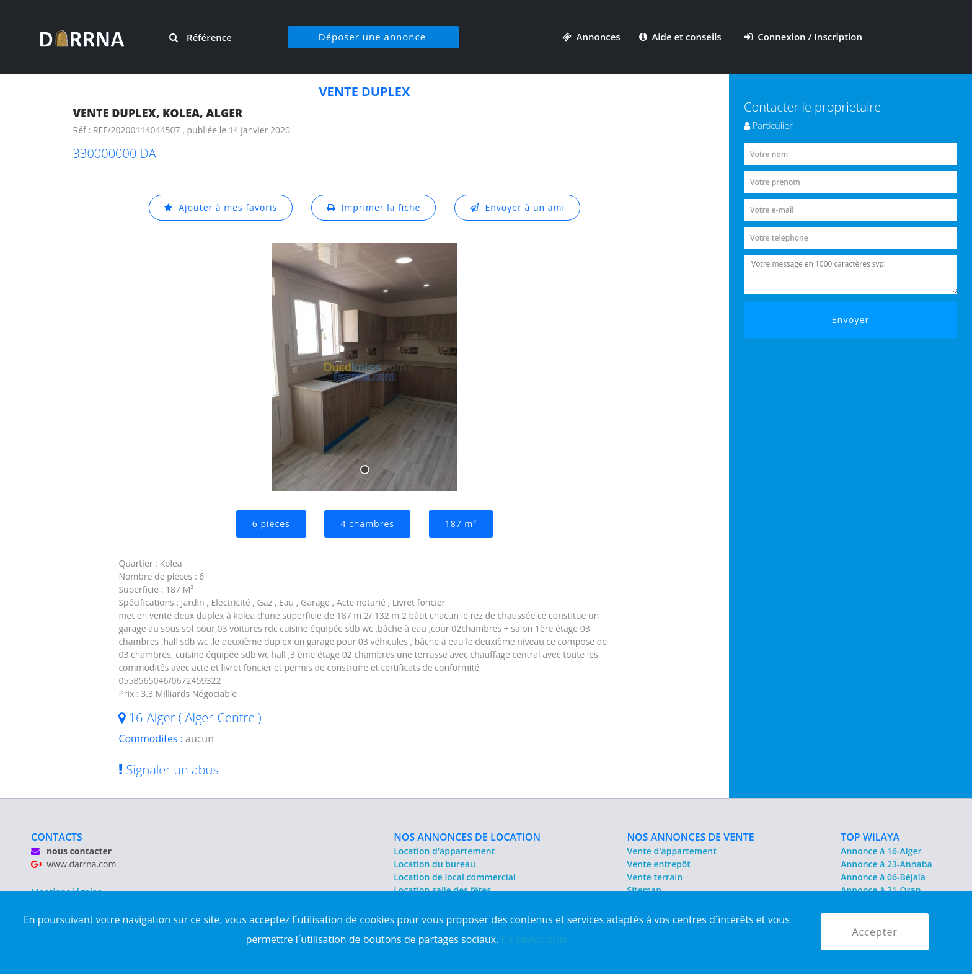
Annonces (591, 36)
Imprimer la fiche (374, 207)
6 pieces (271, 523)
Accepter (874, 932)
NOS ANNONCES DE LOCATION (467, 837)
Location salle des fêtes (442, 890)
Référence (200, 37)
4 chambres (367, 523)
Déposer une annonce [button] (372, 36)
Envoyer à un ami (517, 207)
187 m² (461, 523)
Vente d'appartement (672, 851)
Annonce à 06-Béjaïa (883, 877)
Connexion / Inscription (803, 36)
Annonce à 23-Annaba (886, 864)
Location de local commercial (454, 877)
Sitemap (644, 890)
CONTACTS (56, 837)
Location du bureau (434, 864)
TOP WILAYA (870, 837)
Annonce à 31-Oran (881, 890)
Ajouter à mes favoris (220, 207)
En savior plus (534, 939)
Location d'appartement (444, 851)
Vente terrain (655, 877)
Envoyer (851, 319)
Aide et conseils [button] (681, 36)
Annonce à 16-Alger (881, 851)
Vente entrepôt (659, 864)
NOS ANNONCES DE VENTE (690, 837)
